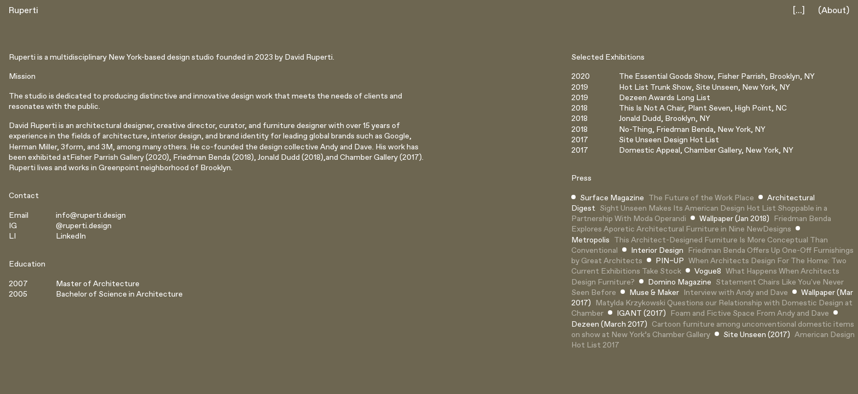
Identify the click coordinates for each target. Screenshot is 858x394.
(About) (833, 10)
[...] (799, 10)
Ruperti (23, 10)
